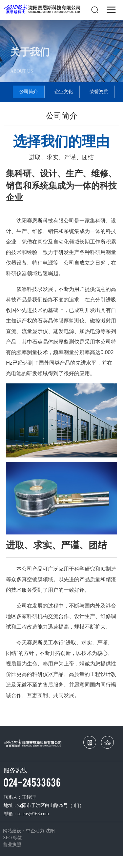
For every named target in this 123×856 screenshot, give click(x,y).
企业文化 (63, 91)
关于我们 (30, 55)
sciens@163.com (33, 813)
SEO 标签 (12, 837)
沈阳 (50, 830)
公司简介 (28, 91)
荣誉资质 (99, 91)
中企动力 (35, 830)
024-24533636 (32, 782)
